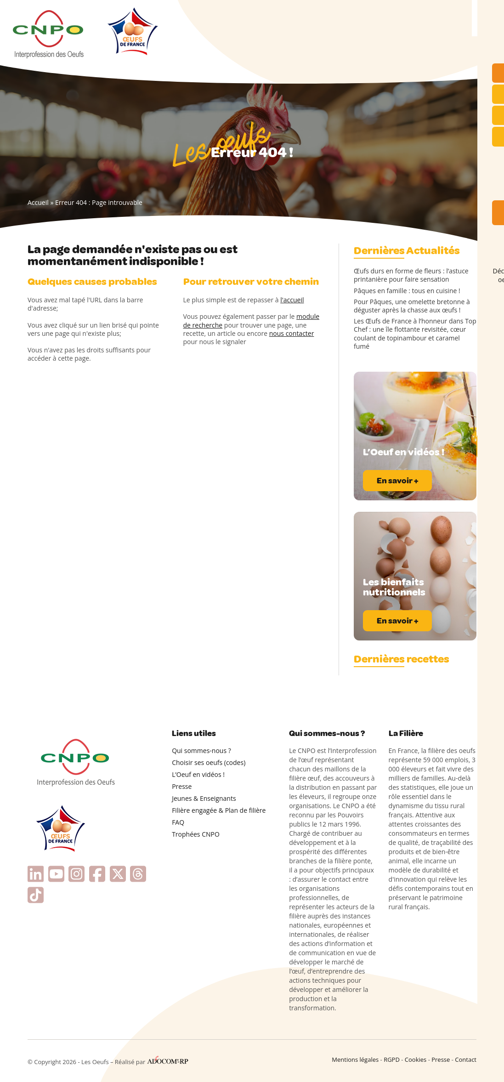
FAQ (178, 822)
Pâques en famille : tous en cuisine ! (407, 291)
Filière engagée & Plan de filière (219, 810)
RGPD (392, 1059)
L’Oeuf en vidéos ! (198, 774)
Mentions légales (355, 1059)
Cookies (415, 1059)
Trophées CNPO (196, 834)
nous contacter (291, 333)
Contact (465, 1059)
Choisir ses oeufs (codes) (208, 762)
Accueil (38, 202)
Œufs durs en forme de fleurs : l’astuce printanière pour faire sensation (411, 275)
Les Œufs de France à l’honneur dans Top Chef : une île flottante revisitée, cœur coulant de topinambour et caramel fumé (415, 334)
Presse (182, 786)
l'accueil (292, 299)
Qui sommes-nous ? (201, 750)
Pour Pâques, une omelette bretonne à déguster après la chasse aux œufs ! (412, 306)
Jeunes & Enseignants (204, 798)
